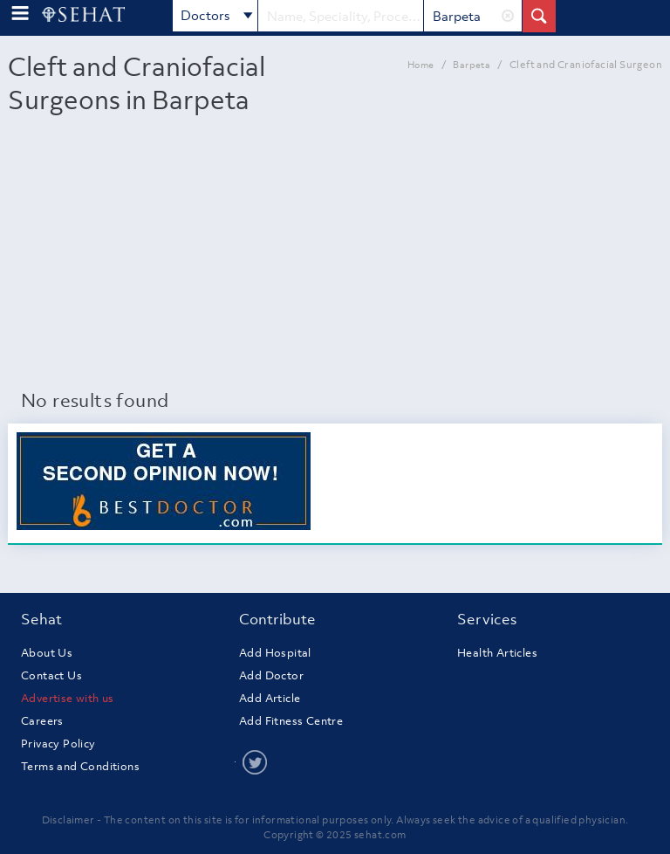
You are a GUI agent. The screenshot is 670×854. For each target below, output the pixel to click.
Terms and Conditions (80, 766)
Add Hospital (275, 652)
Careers (42, 720)
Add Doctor (271, 675)
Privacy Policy (58, 743)
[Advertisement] (335, 256)
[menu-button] (20, 13)
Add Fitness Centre (291, 720)
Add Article (269, 698)
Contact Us (51, 675)
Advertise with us (67, 698)
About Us (46, 652)
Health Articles (497, 652)
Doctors (217, 16)
